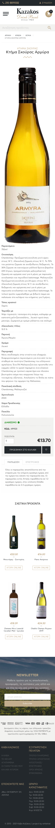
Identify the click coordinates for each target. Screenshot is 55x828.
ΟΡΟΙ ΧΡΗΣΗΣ (36, 770)
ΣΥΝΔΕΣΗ (45, 2)
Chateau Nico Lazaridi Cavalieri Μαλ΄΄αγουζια (14, 630)
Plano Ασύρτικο (41, 559)
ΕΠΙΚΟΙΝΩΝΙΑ (35, 773)
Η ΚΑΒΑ (5, 756)
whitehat (46, 824)
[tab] (13, 462)
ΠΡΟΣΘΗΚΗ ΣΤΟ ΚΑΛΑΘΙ (23, 450)
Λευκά (28, 35)
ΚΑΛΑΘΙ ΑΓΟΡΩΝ (9, 770)
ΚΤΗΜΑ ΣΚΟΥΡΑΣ (27, 48)
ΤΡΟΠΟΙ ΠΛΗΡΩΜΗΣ (39, 756)
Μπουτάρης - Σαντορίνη (13, 559)
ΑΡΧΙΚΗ (8, 35)
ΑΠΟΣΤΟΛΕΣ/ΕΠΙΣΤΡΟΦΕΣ (35, 764)
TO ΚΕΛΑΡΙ (6, 759)
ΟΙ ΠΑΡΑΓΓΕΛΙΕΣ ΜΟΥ (12, 766)
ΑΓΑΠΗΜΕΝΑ (7, 763)
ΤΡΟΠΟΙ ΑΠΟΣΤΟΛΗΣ (39, 759)
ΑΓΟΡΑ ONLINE (13, 568)
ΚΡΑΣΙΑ (18, 35)
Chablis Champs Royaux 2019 (41, 630)
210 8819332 (10, 2)
